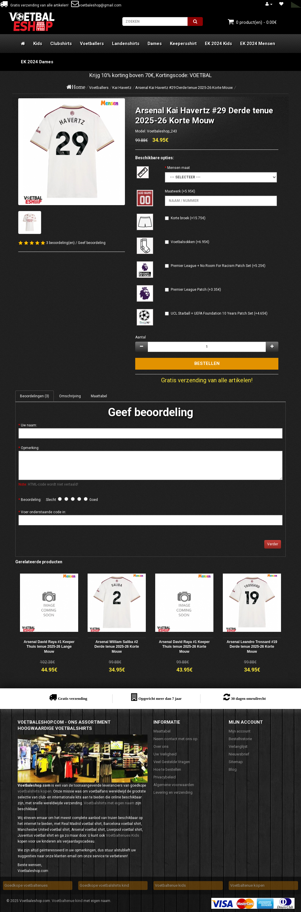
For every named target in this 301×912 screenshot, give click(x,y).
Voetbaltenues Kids (122, 835)
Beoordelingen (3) (34, 396)
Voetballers (92, 43)
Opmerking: (30, 448)
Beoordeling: (31, 500)
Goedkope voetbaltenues (26, 885)
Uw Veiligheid (165, 754)
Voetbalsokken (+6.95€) (190, 242)
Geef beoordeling (92, 243)
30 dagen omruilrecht (248, 698)
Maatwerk (173, 191)
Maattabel (99, 396)
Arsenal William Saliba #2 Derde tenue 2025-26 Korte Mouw (116, 647)
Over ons (160, 746)
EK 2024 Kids (218, 43)
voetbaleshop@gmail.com (96, 5)
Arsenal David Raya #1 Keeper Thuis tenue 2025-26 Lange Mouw (49, 647)
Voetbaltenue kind (67, 900)
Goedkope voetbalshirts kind (104, 885)
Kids (37, 43)
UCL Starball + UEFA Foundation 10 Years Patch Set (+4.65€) (219, 313)
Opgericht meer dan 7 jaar (160, 698)
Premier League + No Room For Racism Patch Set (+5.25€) (218, 266)
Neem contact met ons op (175, 739)
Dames (155, 43)
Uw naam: (29, 425)
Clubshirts (61, 43)
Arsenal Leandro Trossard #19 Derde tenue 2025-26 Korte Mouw (252, 647)
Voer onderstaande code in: (43, 512)
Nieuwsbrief (239, 754)
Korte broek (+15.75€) (188, 218)
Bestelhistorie (240, 739)
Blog (233, 769)
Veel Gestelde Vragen (171, 762)
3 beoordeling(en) (60, 243)
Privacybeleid (164, 777)
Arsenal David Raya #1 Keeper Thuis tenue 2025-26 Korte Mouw (184, 647)
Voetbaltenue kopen (247, 885)
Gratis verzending (72, 698)
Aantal (140, 337)
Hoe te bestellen (167, 769)
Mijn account (239, 731)
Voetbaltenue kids (170, 885)
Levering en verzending (173, 792)
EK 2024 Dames (37, 61)
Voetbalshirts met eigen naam (109, 803)
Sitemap (236, 762)
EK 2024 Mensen (257, 43)
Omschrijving (70, 396)
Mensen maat (178, 168)
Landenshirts (125, 43)
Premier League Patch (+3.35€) (196, 290)
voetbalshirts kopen (34, 791)
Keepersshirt (183, 43)
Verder (272, 544)
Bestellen (207, 363)
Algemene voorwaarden (173, 785)
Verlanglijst (238, 746)
